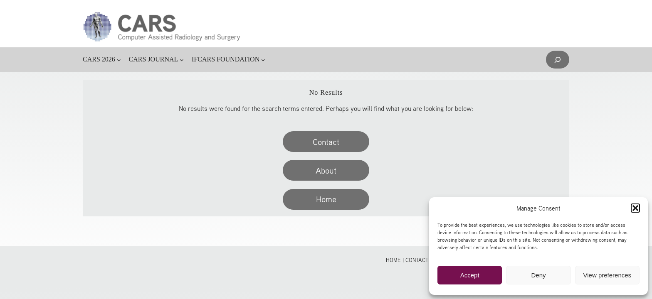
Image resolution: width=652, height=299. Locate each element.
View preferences (607, 275)
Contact (326, 142)
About (326, 170)
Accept (469, 275)
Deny (538, 275)
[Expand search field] (557, 60)
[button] (635, 208)
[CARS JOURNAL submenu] (182, 60)
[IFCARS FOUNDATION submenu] (263, 60)
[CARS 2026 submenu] (119, 60)
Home (326, 199)
